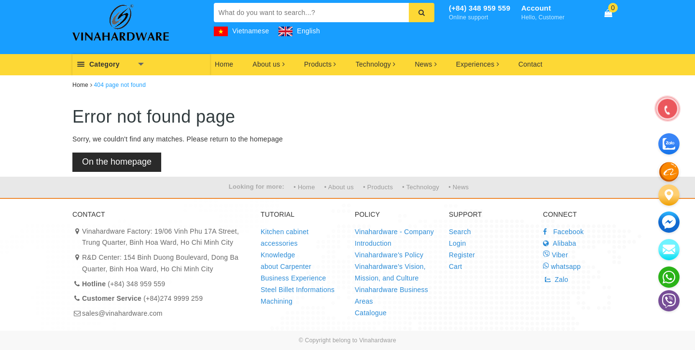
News (425, 64)
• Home (304, 187)
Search (460, 232)
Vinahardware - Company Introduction (394, 237)
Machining (276, 301)
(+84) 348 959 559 (479, 8)
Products (320, 64)
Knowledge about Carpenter (286, 260)
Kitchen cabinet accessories (284, 237)
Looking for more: (256, 186)
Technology (376, 64)
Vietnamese (241, 31)
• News (458, 187)
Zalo (555, 279)
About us (268, 64)
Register (462, 255)
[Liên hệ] (669, 195)
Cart (455, 266)
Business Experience (293, 278)
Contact (530, 64)
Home (224, 64)
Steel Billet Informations (297, 290)
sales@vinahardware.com (122, 313)
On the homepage (117, 162)
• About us (339, 187)
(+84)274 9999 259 (142, 298)
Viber (555, 255)
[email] (669, 222)
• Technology (420, 187)
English (299, 31)
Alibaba (559, 243)
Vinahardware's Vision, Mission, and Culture (390, 272)
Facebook (563, 232)
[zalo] (669, 171)
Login (457, 243)
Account (536, 8)
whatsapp (562, 266)
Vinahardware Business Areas (391, 295)
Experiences (477, 64)
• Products (378, 187)
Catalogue (371, 313)
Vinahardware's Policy (389, 255)
